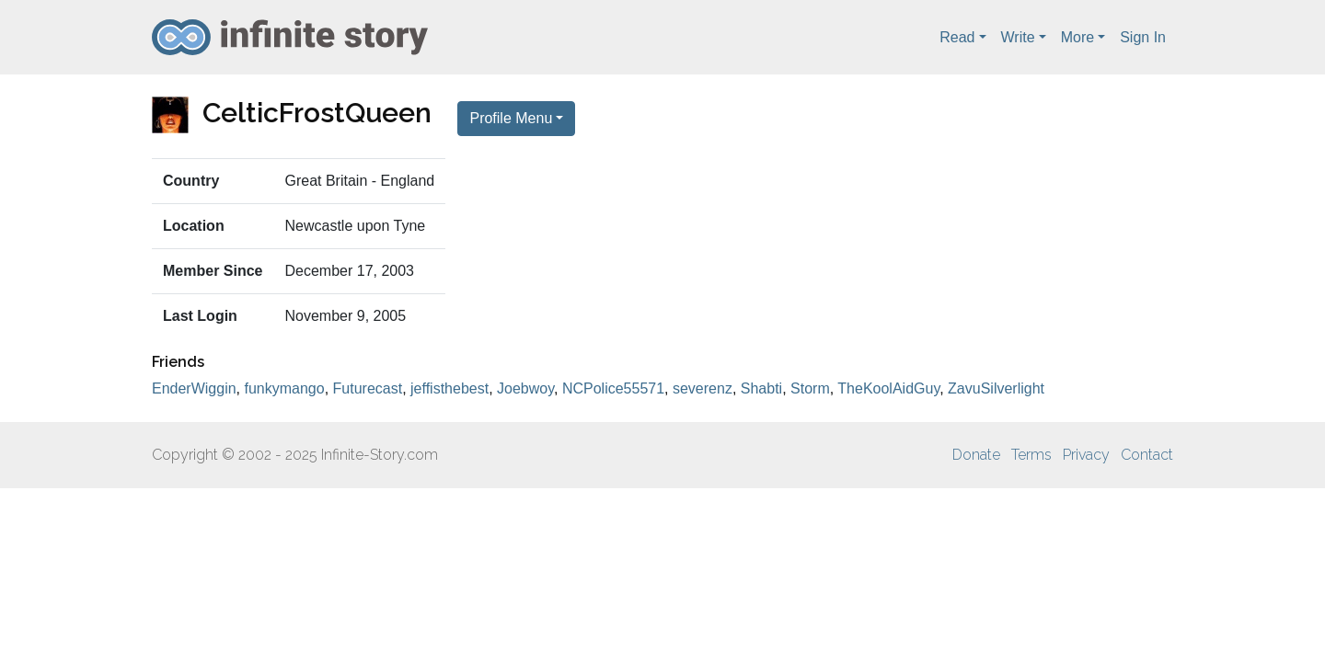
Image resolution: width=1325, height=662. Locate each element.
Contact (1147, 454)
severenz (702, 388)
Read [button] (956, 37)
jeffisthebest (449, 388)
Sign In (1143, 37)
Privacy (1086, 454)
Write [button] (1018, 37)
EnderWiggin (194, 388)
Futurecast (368, 388)
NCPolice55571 (613, 388)
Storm (810, 388)
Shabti (761, 388)
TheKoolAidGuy (888, 388)
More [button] (1077, 37)
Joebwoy (525, 388)
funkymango (285, 388)
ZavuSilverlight (996, 388)
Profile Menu (510, 118)
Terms (1031, 454)
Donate (976, 454)
